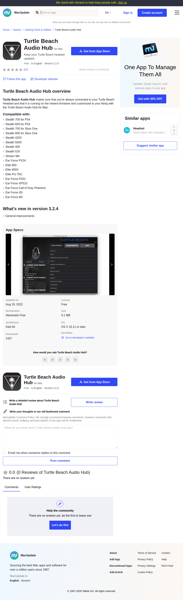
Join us (122, 2)
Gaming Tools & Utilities (38, 29)
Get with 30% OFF (150, 99)
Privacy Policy (145, 559)
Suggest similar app (150, 145)
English (14, 580)
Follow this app (14, 79)
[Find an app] (37, 12)
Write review (94, 402)
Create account (152, 13)
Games (17, 29)
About (113, 553)
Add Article (116, 572)
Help (164, 559)
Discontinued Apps (121, 565)
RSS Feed (167, 565)
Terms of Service (147, 553)
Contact (165, 553)
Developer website (44, 79)
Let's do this (60, 525)
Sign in (128, 13)
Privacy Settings (146, 565)
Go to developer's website (77, 337)
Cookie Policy (145, 572)
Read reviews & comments (94, 69)
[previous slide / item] (8, 264)
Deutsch (25, 580)
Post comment (60, 461)
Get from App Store (94, 51)
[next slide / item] (112, 264)
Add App (115, 559)
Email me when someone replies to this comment (39, 452)
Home (6, 29)
